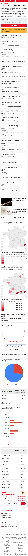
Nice (9, 102)
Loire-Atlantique (21, 76)
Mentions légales (4, 538)
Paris (9, 135)
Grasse (10, 106)
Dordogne (16, 121)
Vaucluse (15, 91)
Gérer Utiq (24, 537)
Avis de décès (7, 3)
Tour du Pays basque (7, 523)
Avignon (9, 162)
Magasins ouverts (6, 515)
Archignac (10, 121)
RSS (16, 535)
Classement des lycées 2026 (9, 526)
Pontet (11, 91)
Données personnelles (6, 537)
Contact (6, 535)
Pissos (10, 190)
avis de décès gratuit (19, 29)
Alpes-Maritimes (15, 102)
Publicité (24, 534)
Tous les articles (11, 535)
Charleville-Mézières (13, 61)
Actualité (5, 496)
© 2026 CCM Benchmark (21, 538)
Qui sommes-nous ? (6, 534)
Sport (4, 498)
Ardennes (21, 61)
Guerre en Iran (6, 513)
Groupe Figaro (12, 538)
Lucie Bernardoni (6, 524)
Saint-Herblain (12, 76)
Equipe (12, 534)
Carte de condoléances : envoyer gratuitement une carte (19, 200)
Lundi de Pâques (6, 517)
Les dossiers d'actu (7, 500)
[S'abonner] (14, 503)
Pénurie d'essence (7, 521)
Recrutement (21, 535)
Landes (14, 190)
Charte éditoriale (18, 534)
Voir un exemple (21, 496)
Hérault (17, 45)
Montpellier (11, 45)
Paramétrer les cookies (16, 537)
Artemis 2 (4, 519)
